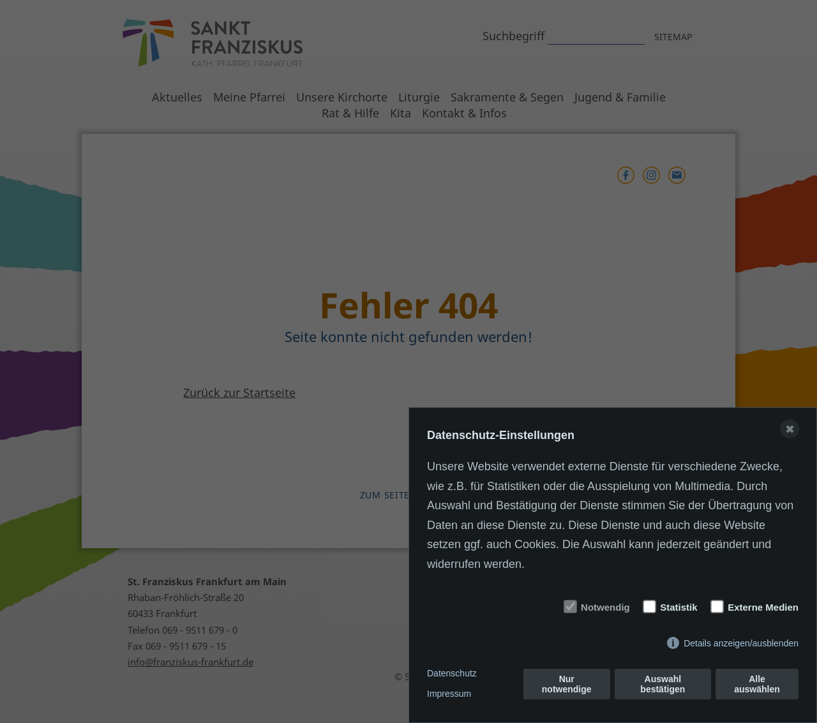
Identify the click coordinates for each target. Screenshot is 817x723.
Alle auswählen (757, 684)
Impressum (449, 694)
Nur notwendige (567, 684)
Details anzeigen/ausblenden (741, 643)
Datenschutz (452, 673)
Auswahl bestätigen (662, 684)
